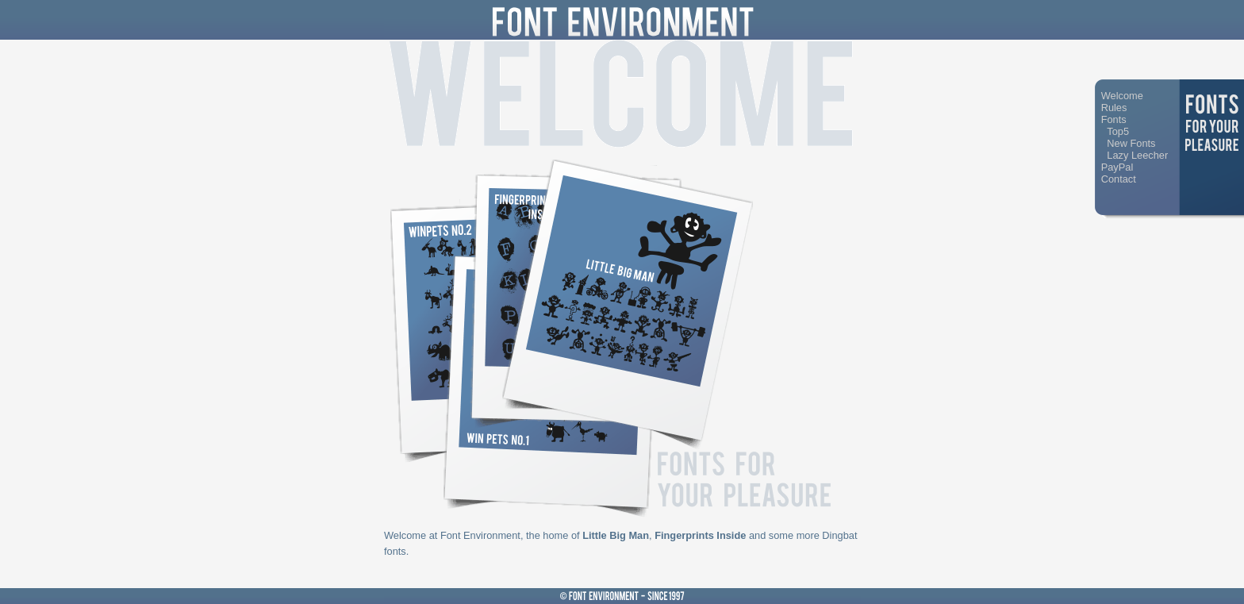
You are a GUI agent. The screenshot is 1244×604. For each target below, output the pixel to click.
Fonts (1114, 119)
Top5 (1118, 131)
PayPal (1117, 167)
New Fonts (1131, 143)
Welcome (1122, 96)
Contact (1118, 179)
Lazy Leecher (1137, 155)
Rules (1114, 107)
